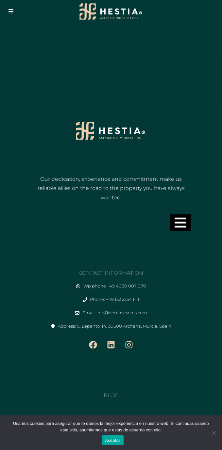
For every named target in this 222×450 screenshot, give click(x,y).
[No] (214, 432)
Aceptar (112, 440)
